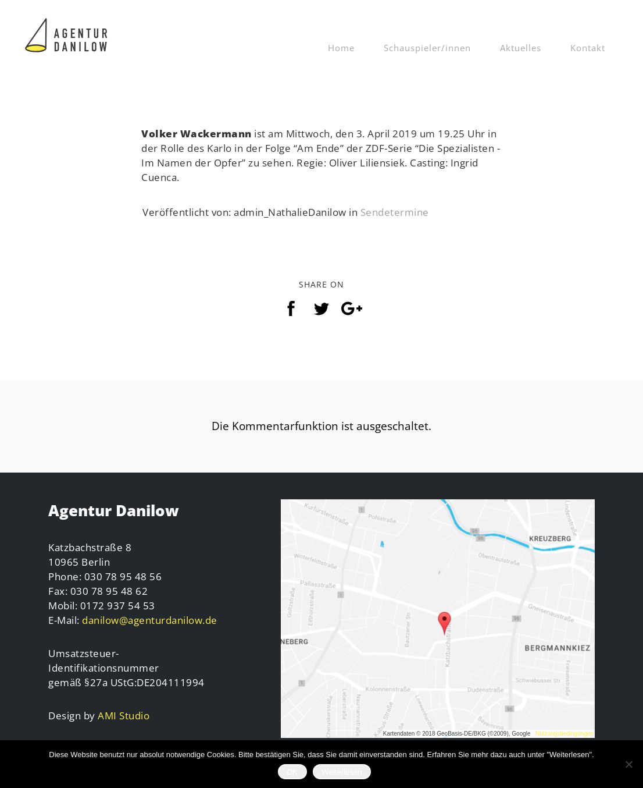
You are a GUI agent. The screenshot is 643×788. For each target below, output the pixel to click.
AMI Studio (123, 715)
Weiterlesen (342, 772)
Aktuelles (520, 48)
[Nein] (628, 764)
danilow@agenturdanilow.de (149, 620)
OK (292, 772)
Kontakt (587, 48)
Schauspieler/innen (427, 48)
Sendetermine (394, 212)
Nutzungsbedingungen (564, 733)
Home (341, 48)
